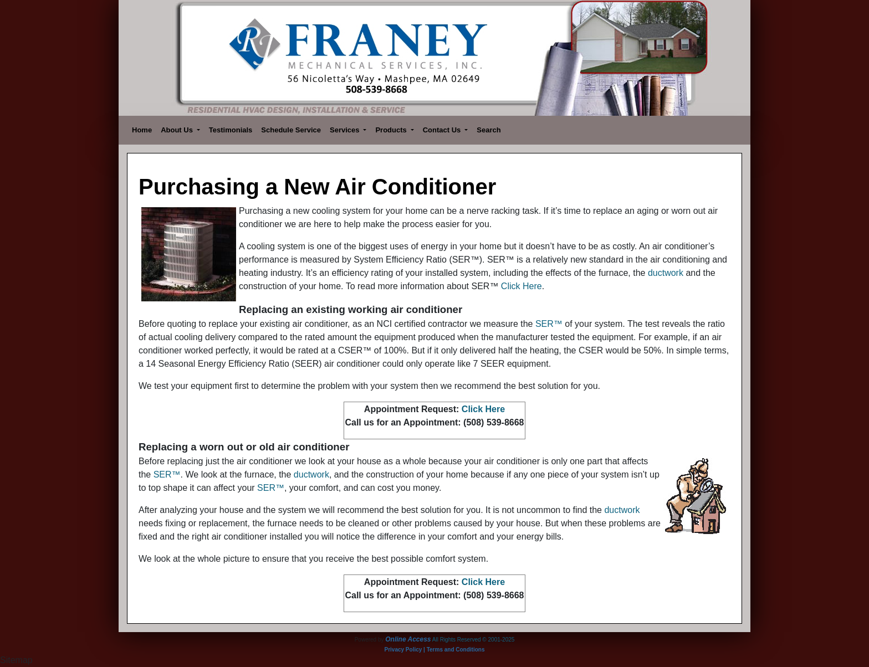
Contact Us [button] (443, 130)
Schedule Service (291, 130)
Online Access (408, 639)
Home (142, 130)
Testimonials (231, 130)
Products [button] (391, 130)
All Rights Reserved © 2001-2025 (473, 640)
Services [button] (345, 130)
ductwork (665, 273)
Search (488, 130)
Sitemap (16, 660)
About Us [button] (178, 130)
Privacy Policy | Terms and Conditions (435, 650)
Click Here (521, 286)
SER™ (549, 324)
